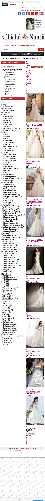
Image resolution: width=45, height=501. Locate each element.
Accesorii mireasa (9, 81)
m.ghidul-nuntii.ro (10, 45)
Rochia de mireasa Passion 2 (33, 162)
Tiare (6, 86)
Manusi (6, 76)
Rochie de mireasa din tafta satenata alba (34, 391)
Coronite (7, 93)
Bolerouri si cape (8, 74)
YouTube (36, 13)
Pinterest (32, 13)
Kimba (28, 315)
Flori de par (8, 90)
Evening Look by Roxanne (34, 433)
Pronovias (36, 318)
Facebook (19, 13)
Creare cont (12, 4)
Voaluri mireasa (8, 72)
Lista (27, 77)
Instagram (41, 13)
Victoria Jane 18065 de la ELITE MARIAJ (34, 241)
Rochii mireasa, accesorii (12, 58)
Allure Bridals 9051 (33, 278)
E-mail (4, 2)
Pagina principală (3, 58)
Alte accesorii (8, 88)
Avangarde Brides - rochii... (33, 206)
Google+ (28, 13)
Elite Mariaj (37, 245)
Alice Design (37, 167)
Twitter (23, 13)
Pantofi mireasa (8, 79)
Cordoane (8, 83)
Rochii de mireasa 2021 (28, 58)
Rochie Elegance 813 (34, 125)
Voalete (7, 91)
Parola (24, 2)
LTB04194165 (31, 428)
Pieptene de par (9, 84)
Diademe (7, 95)
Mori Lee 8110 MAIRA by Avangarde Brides (34, 201)
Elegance (36, 129)
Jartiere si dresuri (8, 78)
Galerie (28, 79)
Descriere (29, 81)
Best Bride (36, 282)
